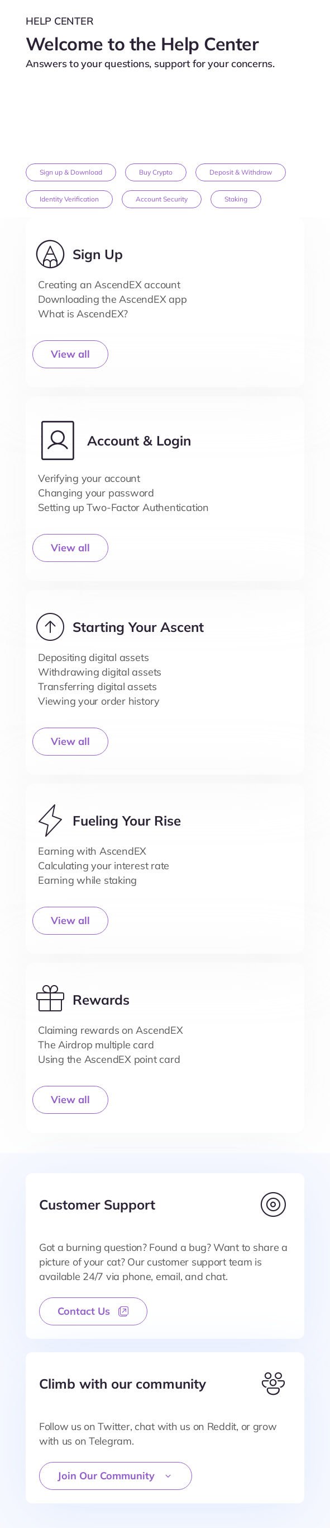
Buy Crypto (156, 172)
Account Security (162, 199)
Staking (235, 199)
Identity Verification (69, 199)
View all (70, 354)
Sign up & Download (71, 172)
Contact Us (93, 1311)
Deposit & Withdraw (240, 172)
